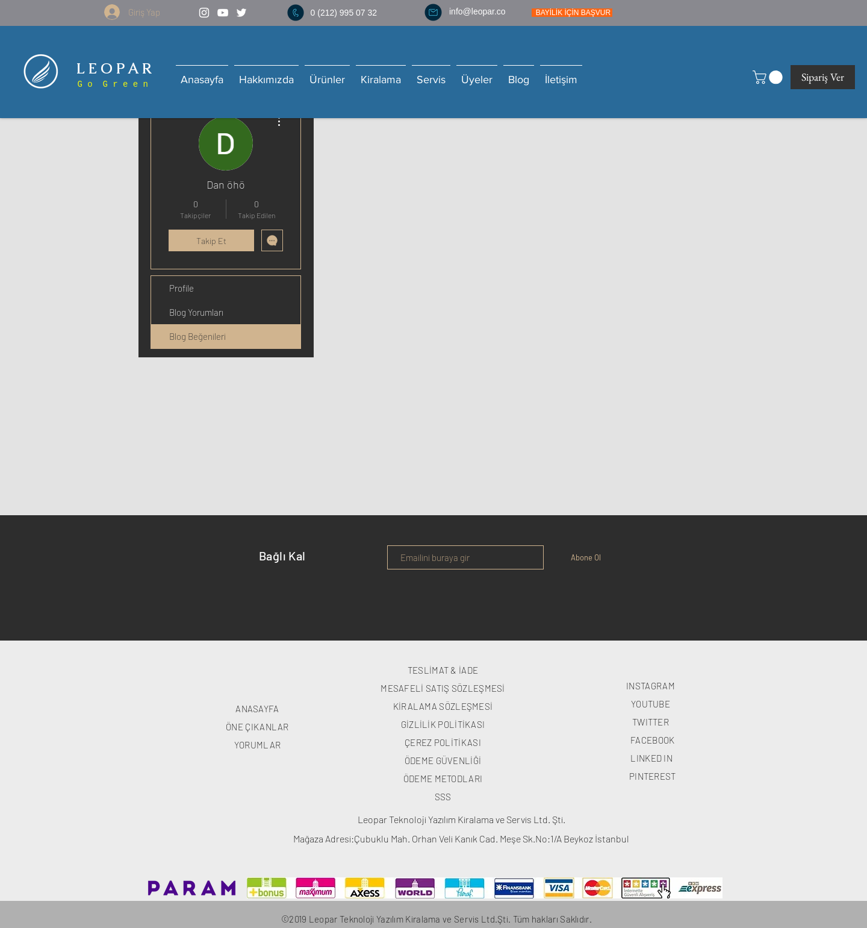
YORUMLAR (257, 744)
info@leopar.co (477, 11)
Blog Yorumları (196, 312)
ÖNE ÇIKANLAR (257, 726)
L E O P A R (112, 68)
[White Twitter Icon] (241, 12)
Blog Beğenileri (197, 336)
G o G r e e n (110, 84)
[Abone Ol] (586, 557)
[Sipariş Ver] (823, 77)
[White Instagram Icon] (204, 12)
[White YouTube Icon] (222, 12)
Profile (181, 288)
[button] (769, 77)
